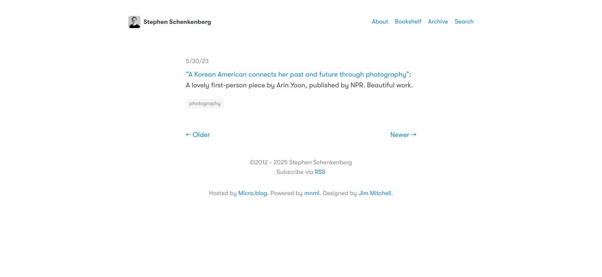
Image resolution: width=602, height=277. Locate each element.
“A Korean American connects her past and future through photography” (297, 74)
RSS (320, 172)
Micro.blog (252, 193)
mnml (311, 193)
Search (464, 21)
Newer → (403, 135)
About (380, 21)
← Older (198, 135)
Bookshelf (408, 21)
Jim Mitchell (375, 193)
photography (205, 103)
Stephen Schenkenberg (169, 22)
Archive (438, 21)
